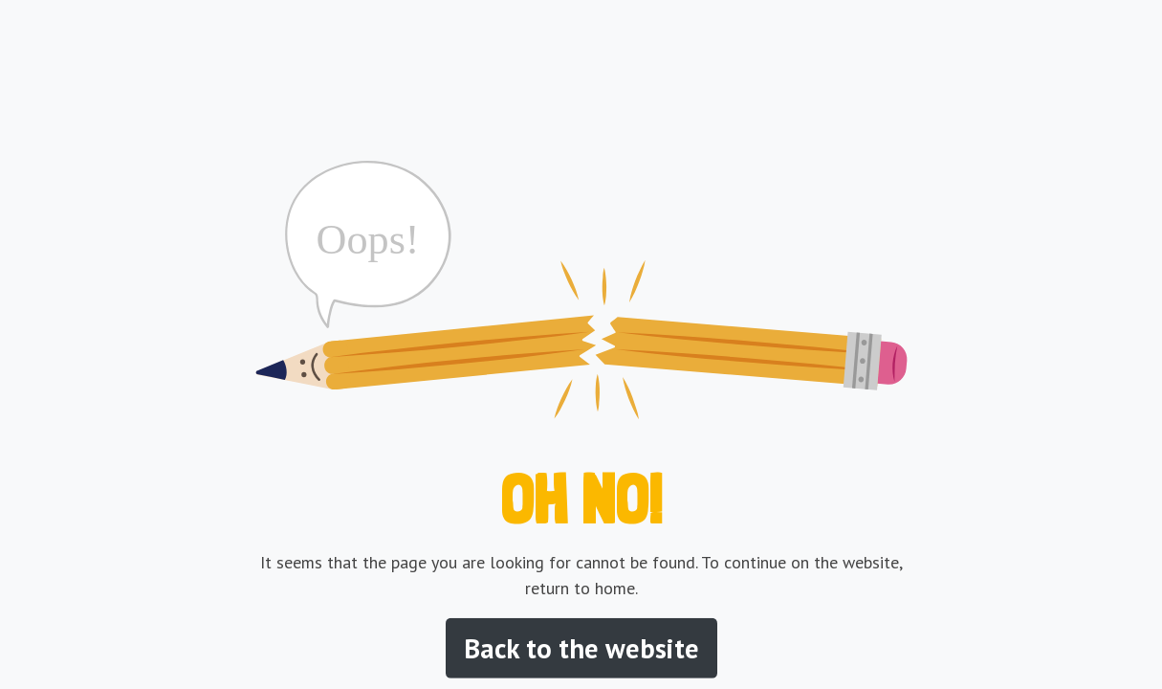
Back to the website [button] (581, 648)
